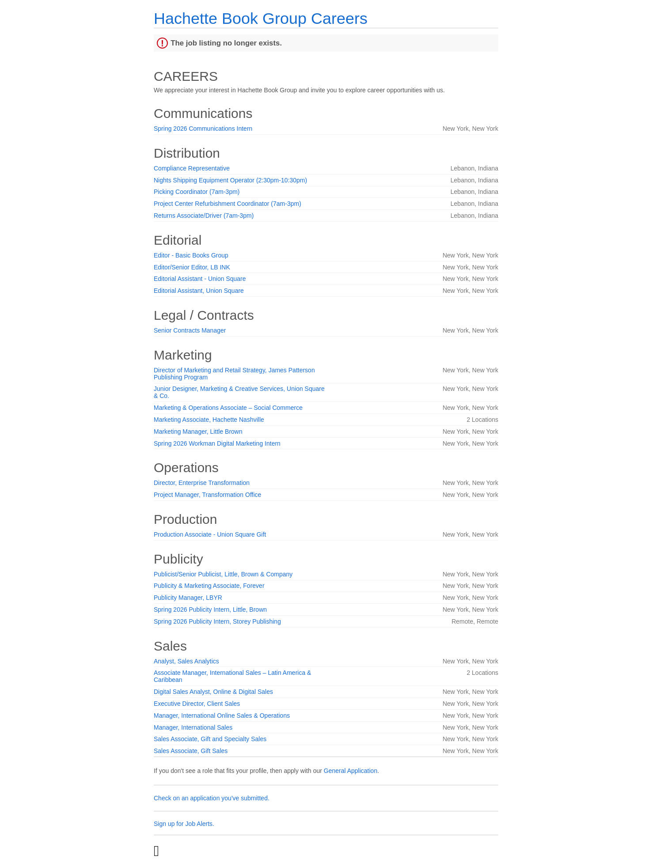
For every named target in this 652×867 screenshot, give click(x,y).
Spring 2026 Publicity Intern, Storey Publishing (217, 621)
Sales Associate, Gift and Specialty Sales (210, 738)
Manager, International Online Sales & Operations (222, 715)
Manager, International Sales (193, 727)
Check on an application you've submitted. (211, 798)
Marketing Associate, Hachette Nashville (209, 419)
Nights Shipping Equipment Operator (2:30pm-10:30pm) (230, 180)
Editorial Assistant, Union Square (199, 290)
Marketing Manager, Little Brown (198, 431)
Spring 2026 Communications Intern (203, 128)
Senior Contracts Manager (190, 330)
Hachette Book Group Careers (261, 18)
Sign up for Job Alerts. (184, 823)
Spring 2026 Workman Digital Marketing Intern (217, 443)
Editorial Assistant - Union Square (200, 278)
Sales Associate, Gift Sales (190, 750)
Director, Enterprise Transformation (202, 482)
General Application (350, 770)
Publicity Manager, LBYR (188, 597)
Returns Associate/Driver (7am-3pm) (204, 215)
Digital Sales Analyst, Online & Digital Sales (213, 691)
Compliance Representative (192, 168)
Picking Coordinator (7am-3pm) (197, 191)
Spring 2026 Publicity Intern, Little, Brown (210, 609)
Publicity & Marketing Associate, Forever (209, 585)
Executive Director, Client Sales (197, 703)
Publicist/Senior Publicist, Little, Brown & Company (223, 574)
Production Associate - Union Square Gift (210, 534)
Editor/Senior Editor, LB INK (192, 267)
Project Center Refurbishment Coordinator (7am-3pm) (227, 203)
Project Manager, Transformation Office (207, 494)
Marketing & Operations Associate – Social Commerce (228, 407)
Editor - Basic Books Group (191, 255)
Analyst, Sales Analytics (186, 661)
